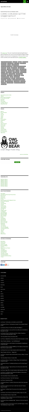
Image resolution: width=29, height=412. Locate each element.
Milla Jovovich (4, 73)
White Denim (3, 233)
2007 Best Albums (4, 179)
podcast (2, 298)
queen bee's (3, 125)
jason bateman (15, 69)
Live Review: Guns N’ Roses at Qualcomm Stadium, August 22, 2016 (13, 392)
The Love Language (4, 227)
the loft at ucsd (3, 130)
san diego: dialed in (4, 102)
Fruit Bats (2, 202)
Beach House (3, 195)
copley (2, 115)
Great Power (3, 242)
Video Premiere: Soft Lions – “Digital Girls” (9, 352)
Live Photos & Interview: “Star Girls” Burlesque (10, 377)
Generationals (3, 203)
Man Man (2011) (4, 214)
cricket (2, 116)
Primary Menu (27, 1)
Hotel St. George (4, 244)
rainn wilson (16, 76)
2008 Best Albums (4, 180)
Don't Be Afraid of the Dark (7, 66)
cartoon (2, 278)
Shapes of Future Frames (5, 247)
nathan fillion (12, 73)
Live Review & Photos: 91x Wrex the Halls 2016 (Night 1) (11, 327)
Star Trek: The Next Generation (18, 79)
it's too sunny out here (5, 98)
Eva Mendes (4, 67)
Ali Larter (15, 61)
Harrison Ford (21, 67)
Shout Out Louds (4, 222)
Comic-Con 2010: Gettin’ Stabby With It (13, 15)
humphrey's (3, 120)
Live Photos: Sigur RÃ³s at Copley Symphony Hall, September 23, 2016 (14, 370)
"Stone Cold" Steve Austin (7, 61)
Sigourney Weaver (20, 78)
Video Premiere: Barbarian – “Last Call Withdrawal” (10, 341)
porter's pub (3, 124)
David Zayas (4, 64)
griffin (2, 118)
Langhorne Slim (3, 210)
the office (3, 82)
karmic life (2, 99)
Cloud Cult (3, 196)
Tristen (2, 231)
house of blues (3, 119)
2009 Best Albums (4, 181)
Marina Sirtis (9, 72)
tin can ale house (4, 131)
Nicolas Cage (9, 75)
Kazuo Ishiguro (11, 70)
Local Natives (3, 211)
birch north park (4, 112)
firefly (9, 67)
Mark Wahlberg (16, 72)
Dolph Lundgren (15, 64)
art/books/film (4, 11)
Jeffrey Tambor (23, 69)
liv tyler (3, 72)
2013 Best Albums (4, 186)
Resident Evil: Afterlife (6, 78)
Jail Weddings (3, 208)
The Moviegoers (4, 251)
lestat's (2, 122)
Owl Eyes (2, 246)
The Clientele (3, 225)
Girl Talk (2, 204)
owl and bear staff (12, 18)
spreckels (2, 128)
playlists (2, 296)
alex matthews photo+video (6, 94)
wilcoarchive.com (4, 103)
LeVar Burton (23, 70)
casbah (2, 113)
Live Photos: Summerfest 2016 (6, 380)
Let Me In (17, 70)
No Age (2, 216)
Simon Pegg (4, 79)
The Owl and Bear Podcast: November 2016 (9, 336)
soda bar (2, 127)
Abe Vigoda (3, 193)
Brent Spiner (25, 61)
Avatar (20, 61)
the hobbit (23, 81)
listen (2, 287)
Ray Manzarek (3, 219)
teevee (2, 311)
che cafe (2, 114)
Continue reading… (22, 57)
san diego (13, 11)
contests (2, 282)
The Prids (2, 229)
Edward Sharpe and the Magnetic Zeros (8, 200)
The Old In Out (4, 252)
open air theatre (4, 123)
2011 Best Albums (4, 183)
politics (2, 302)
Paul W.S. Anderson (5, 76)
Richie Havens (3, 220)
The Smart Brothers (4, 254)
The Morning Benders (5, 228)
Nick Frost (4, 75)
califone (2, 96)
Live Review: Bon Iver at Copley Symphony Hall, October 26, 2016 (13, 350)
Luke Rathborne (4, 212)
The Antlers (3, 224)
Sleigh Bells (3, 223)
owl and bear (4, 1)
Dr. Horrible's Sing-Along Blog (19, 66)
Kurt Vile (2, 209)
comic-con (17, 63)
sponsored (3, 309)
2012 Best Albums (4, 184)
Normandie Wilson (4, 245)
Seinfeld (13, 78)
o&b (1, 291)
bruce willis (4, 63)
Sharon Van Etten (4, 221)
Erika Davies (3, 241)
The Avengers (16, 81)
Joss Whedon (4, 70)
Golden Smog (3, 205)
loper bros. (3, 100)
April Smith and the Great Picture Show (8, 194)
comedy (2, 280)
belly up (2, 111)
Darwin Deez (3, 197)
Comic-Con (4, 53)
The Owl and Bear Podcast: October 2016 (9, 357)
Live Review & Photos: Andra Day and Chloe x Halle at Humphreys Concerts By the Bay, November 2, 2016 (13, 334)
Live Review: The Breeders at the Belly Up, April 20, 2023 (11, 322)
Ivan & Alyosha (3, 206)
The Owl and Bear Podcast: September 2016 (9, 375)
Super (3, 81)
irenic (2, 121)
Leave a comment (21, 18)
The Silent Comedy (4, 253)
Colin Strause (10, 63)
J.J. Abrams (9, 69)
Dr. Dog (2, 199)
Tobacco (2, 230)
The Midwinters (4, 250)
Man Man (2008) (4, 213)
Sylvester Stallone (9, 81)
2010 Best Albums (4, 182)
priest (11, 76)
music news (3, 289)
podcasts (2, 300)
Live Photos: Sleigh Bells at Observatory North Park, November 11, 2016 (14, 338)
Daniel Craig (23, 63)
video (17, 11)
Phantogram (3, 218)
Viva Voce (2, 232)
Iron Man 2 (4, 69)
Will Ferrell (4, 84)
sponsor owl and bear (24, 154)
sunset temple (3, 129)
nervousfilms (3, 101)
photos (9, 11)
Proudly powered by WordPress (6, 410)
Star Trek (9, 79)
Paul (22, 75)
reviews (2, 304)
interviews (3, 284)
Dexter (9, 64)
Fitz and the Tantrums (5, 201)
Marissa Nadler (3, 215)
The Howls (3, 249)
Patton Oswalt (17, 75)
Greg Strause (14, 67)
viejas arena (3, 132)
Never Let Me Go (19, 73)
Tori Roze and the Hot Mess (6, 255)
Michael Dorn (23, 72)
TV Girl (2, 256)
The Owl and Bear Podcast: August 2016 (8, 394)
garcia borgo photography (5, 97)
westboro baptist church (20, 82)
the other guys (10, 82)
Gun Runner (3, 243)
